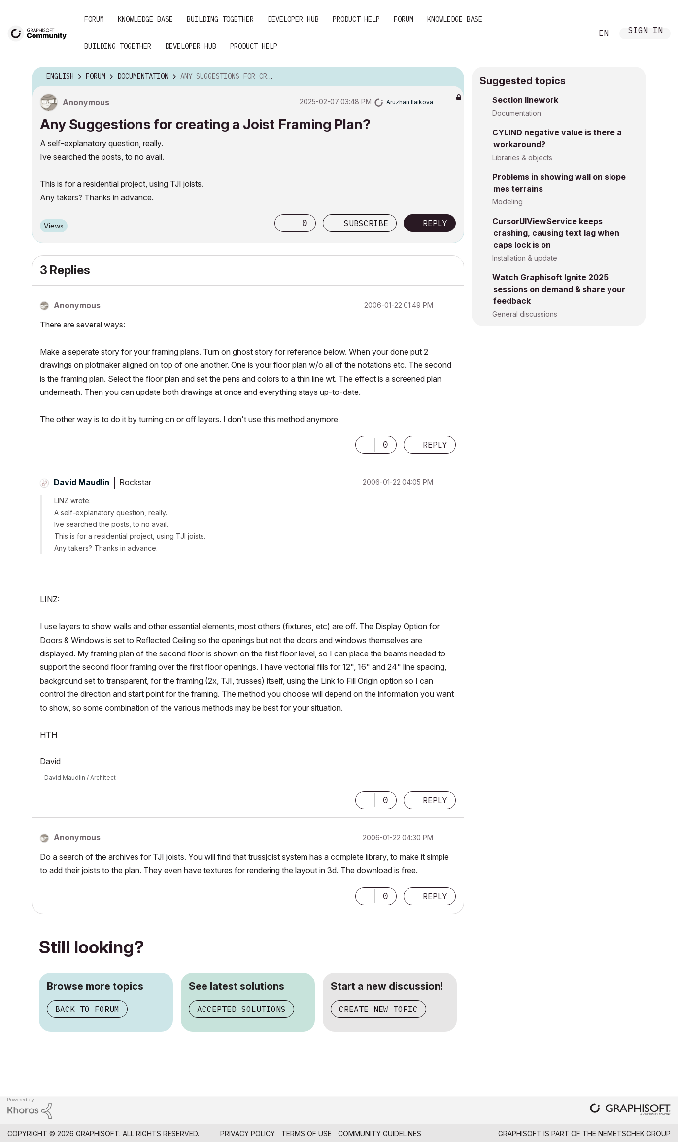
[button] (284, 223)
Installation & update (524, 258)
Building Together (220, 19)
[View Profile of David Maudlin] (81, 482)
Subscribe (366, 223)
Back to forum (87, 1009)
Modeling (507, 201)
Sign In (645, 31)
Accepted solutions (241, 1009)
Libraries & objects (522, 157)
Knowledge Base (145, 19)
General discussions (524, 314)
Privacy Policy (247, 1133)
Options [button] (450, 77)
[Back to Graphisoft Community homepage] (40, 33)
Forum (94, 19)
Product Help (356, 19)
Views (54, 226)
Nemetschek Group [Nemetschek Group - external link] (634, 1133)
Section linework (525, 100)
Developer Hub (293, 19)
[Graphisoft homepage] (630, 1110)
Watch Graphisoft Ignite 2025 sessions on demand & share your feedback (558, 289)
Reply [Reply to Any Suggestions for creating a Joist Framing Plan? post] (435, 223)
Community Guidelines (379, 1133)
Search (574, 33)
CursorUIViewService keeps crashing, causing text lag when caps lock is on (555, 233)
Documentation (516, 113)
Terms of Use (306, 1133)
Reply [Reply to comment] (435, 445)
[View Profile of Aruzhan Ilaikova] (409, 102)
